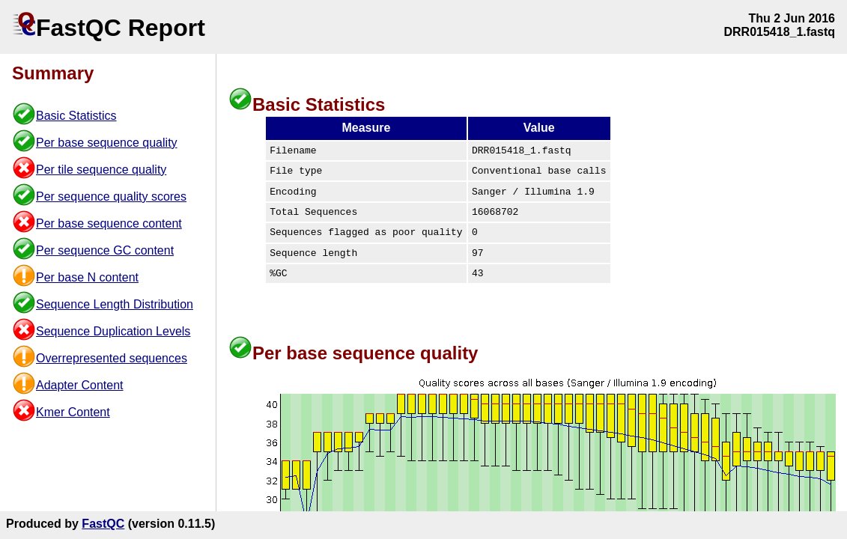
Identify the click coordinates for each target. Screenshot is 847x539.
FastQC (103, 523)
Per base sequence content (109, 223)
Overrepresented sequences (111, 358)
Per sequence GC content (105, 250)
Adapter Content (80, 385)
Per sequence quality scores (111, 196)
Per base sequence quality (106, 142)
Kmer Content (73, 412)
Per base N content (87, 277)
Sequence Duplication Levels (113, 331)
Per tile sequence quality (101, 169)
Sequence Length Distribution (114, 304)
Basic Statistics (76, 115)
